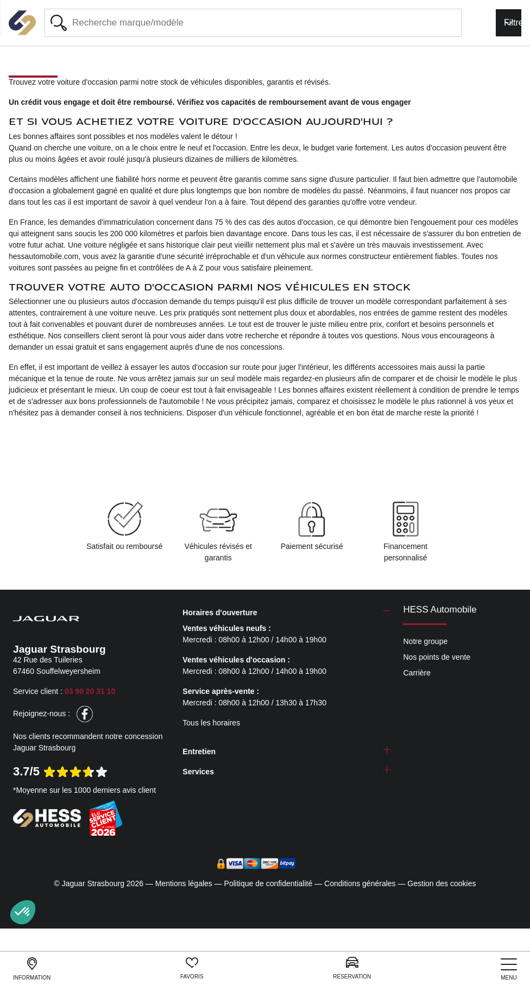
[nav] (509, 969)
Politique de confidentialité (268, 883)
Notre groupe (425, 641)
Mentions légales (183, 883)
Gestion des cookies (441, 883)
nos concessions (254, 347)
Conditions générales (360, 883)
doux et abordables (322, 312)
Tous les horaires (211, 722)
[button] (23, 912)
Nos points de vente (436, 657)
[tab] (286, 613)
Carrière (417, 672)
